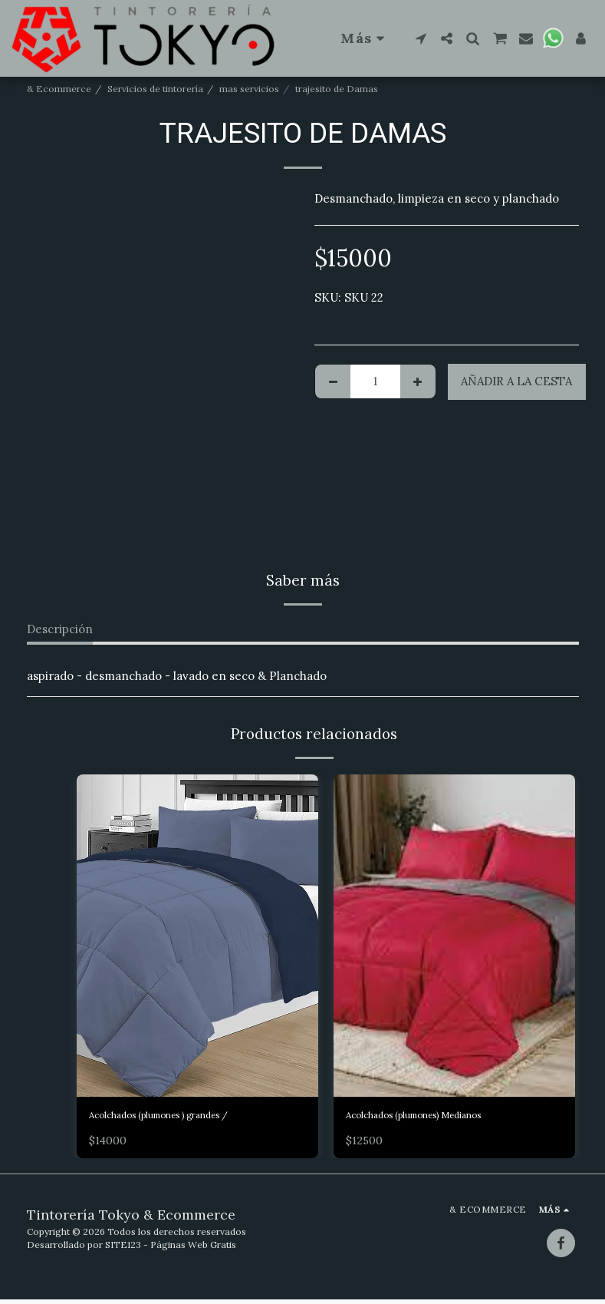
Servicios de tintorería (155, 88)
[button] (421, 38)
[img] (197, 935)
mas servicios (249, 88)
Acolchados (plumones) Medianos (437, 1117)
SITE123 (123, 1249)
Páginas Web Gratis (193, 1249)
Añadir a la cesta (516, 381)
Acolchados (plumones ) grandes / (183, 1117)
